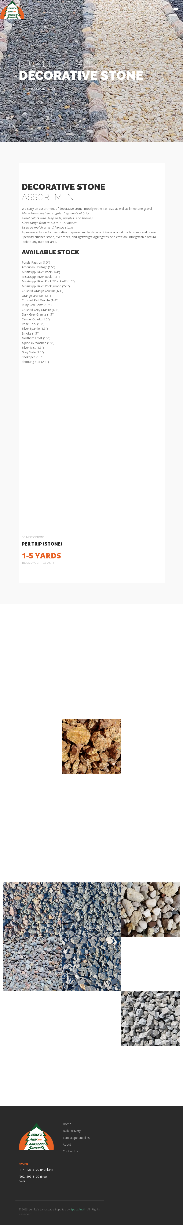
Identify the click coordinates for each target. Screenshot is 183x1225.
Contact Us (70, 1151)
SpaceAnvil (77, 1209)
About (67, 1144)
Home (67, 1124)
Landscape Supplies (76, 1138)
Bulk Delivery (72, 1131)
